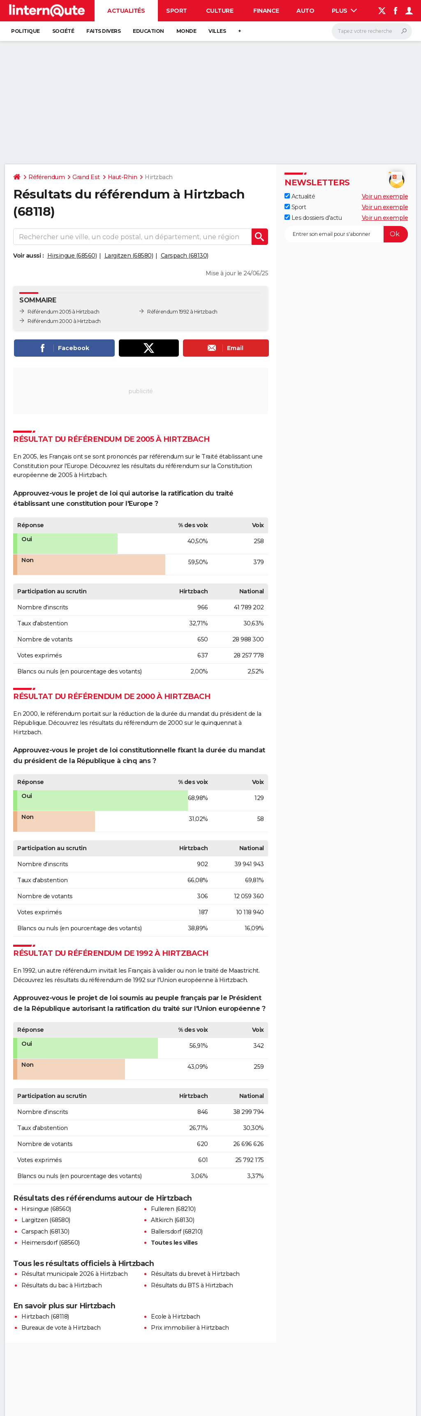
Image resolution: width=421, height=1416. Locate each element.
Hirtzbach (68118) (45, 1316)
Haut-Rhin (122, 177)
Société (63, 31)
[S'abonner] (346, 234)
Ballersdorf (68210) (177, 1231)
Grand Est (86, 177)
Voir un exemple (385, 196)
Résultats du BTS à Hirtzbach (192, 1285)
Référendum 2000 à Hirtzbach (64, 321)
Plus (344, 10)
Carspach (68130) (184, 255)
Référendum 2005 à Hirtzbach (63, 312)
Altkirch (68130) (172, 1220)
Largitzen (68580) (128, 255)
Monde (186, 31)
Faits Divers (103, 31)
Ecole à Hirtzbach (175, 1316)
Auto (305, 10)
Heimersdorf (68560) (50, 1242)
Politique (25, 31)
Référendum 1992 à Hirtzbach (182, 312)
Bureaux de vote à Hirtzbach (61, 1327)
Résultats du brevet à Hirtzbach (195, 1274)
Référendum (46, 177)
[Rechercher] (372, 31)
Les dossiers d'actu (313, 217)
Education (148, 31)
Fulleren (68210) (173, 1209)
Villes (217, 31)
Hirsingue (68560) (72, 255)
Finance (266, 10)
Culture (220, 10)
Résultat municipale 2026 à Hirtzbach (74, 1274)
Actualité (300, 196)
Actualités (126, 10)
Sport (176, 10)
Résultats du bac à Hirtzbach (61, 1285)
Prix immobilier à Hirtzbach (190, 1327)
